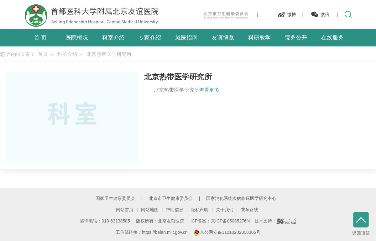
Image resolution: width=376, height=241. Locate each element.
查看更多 (209, 90)
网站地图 (150, 209)
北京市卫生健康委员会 (171, 198)
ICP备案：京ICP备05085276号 (221, 220)
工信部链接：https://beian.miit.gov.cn (152, 232)
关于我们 (224, 209)
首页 (43, 54)
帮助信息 (174, 209)
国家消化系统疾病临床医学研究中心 (241, 198)
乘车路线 (249, 209)
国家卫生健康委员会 (115, 198)
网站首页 (124, 209)
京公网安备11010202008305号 (227, 232)
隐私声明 (199, 209)
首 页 (40, 38)
